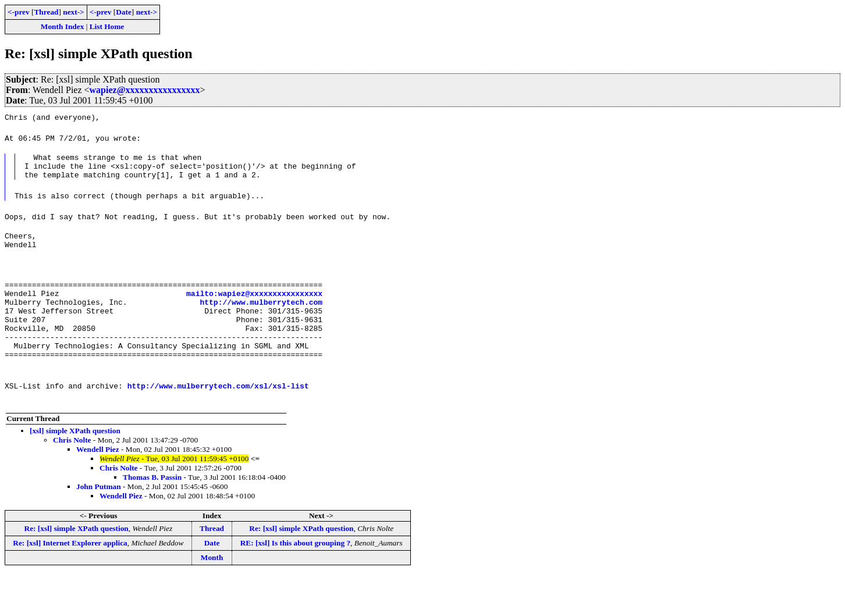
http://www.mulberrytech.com (261, 316)
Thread (46, 12)
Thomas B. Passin (152, 501)
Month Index (62, 26)
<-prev (19, 12)
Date (124, 12)
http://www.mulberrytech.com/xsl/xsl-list (218, 410)
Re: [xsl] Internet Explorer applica (70, 567)
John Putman (98, 511)
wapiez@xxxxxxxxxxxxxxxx (145, 90)
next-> (73, 12)
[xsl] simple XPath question (75, 455)
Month (212, 581)
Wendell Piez (97, 473)
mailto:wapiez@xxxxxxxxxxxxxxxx (254, 305)
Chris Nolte (72, 464)
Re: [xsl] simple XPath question (76, 552)
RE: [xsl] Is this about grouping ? (295, 567)
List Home (107, 26)
